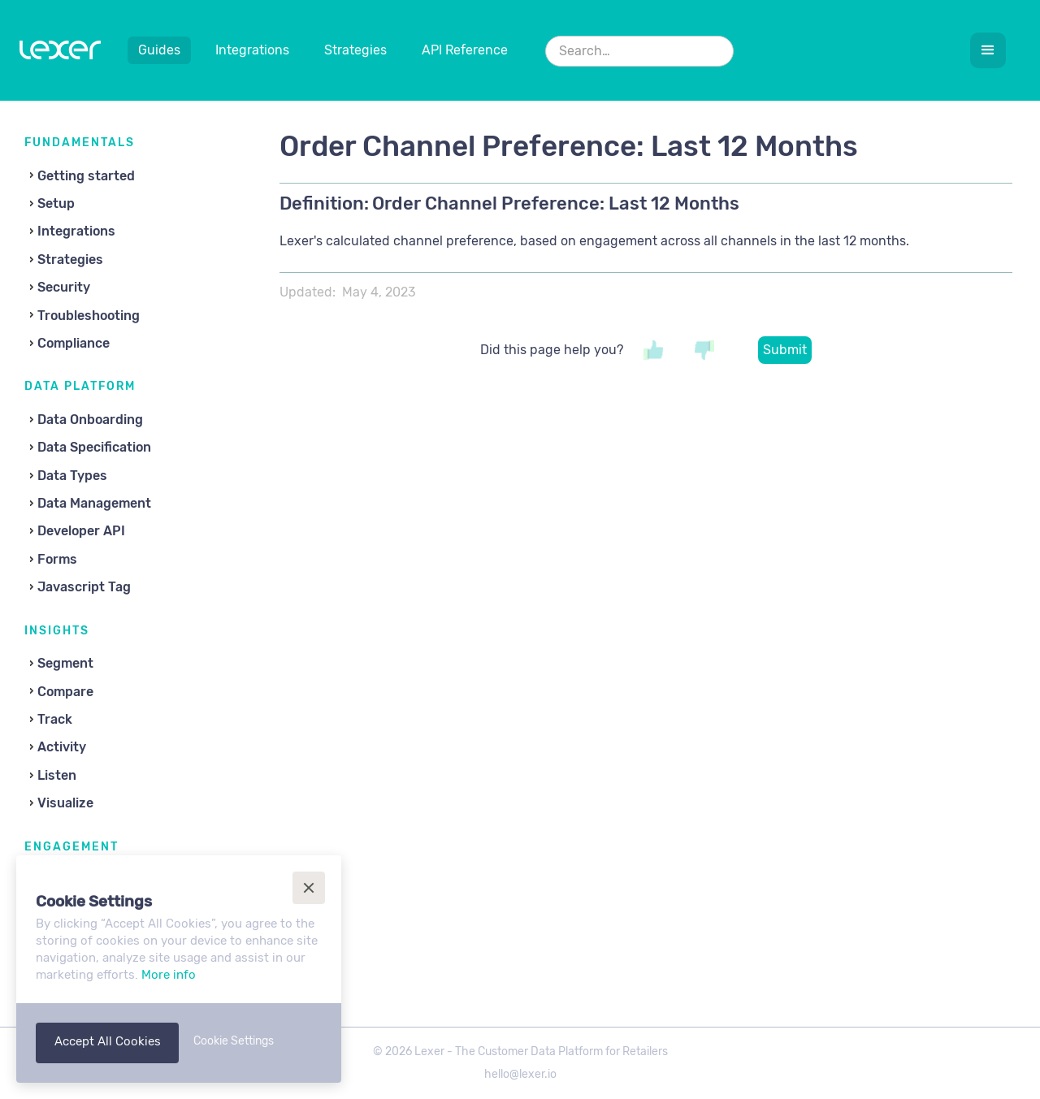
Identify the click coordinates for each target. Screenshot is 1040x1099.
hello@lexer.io (520, 1074)
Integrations (252, 50)
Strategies (355, 50)
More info (168, 974)
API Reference (465, 50)
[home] (60, 54)
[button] (988, 50)
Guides (159, 50)
